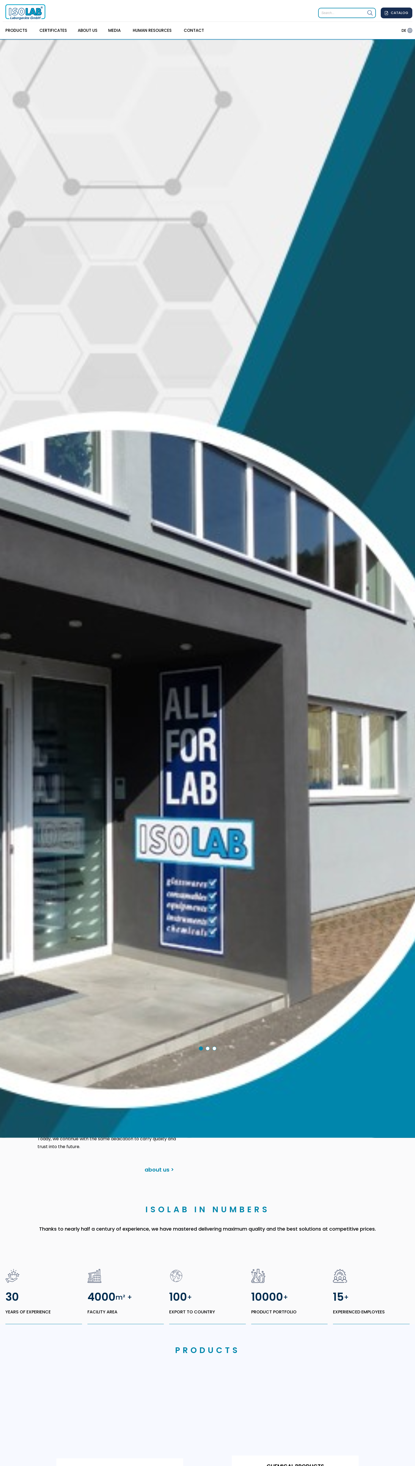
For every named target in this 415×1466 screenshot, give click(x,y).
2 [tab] (208, 970)
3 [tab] (215, 970)
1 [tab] (202, 970)
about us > (159, 1091)
